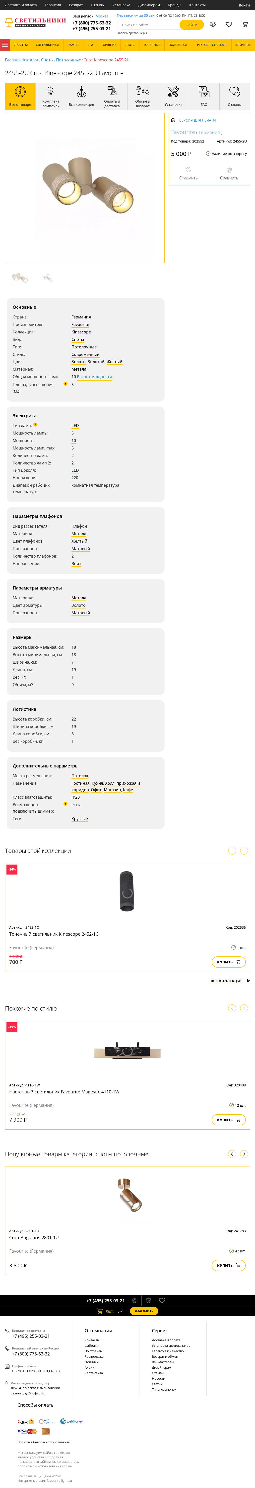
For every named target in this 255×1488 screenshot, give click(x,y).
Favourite (80, 324)
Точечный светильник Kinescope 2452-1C (53, 934)
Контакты (197, 4)
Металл (78, 369)
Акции (89, 1367)
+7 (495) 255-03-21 (91, 28)
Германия (81, 317)
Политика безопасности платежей (43, 1442)
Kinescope (81, 332)
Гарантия (53, 4)
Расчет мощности (94, 376)
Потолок (79, 775)
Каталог (5, 45)
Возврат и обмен (165, 1356)
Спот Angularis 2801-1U (34, 1237)
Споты (47, 60)
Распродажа (94, 1356)
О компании (98, 1331)
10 (73, 440)
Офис (96, 789)
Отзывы (98, 4)
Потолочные (68, 60)
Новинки (92, 1362)
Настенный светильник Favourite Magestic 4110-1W (64, 1092)
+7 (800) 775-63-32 (91, 23)
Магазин (112, 789)
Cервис (160, 1331)
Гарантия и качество (168, 1351)
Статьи (157, 1384)
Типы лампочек (164, 1389)
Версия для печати (197, 120)
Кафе (128, 789)
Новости (158, 1378)
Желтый (115, 361)
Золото (78, 361)
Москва (102, 16)
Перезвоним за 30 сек (135, 15)
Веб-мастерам (163, 1362)
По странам (94, 1351)
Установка (121, 4)
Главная (13, 60)
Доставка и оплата (21, 4)
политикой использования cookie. (46, 1466)
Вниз (76, 563)
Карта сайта (94, 1373)
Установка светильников (171, 1345)
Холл (110, 783)
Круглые (79, 818)
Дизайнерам (149, 4)
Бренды (174, 4)
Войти (244, 5)
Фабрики (92, 1345)
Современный (85, 354)
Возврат (76, 4)
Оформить (144, 1311)
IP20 (75, 797)
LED (75, 425)
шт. (105, 1311)
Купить (228, 962)
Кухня (97, 783)
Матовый (80, 548)
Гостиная (80, 783)
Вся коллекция (230, 980)
